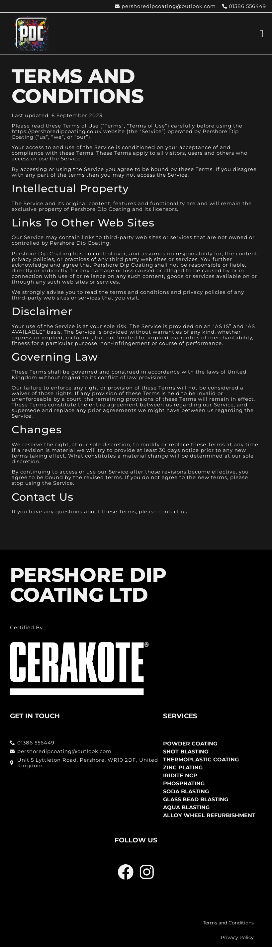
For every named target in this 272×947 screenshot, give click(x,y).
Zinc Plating (183, 767)
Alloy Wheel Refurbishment (209, 815)
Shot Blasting (185, 751)
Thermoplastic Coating (201, 759)
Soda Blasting (186, 791)
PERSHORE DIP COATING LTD (88, 585)
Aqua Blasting (186, 807)
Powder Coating (190, 743)
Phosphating (184, 783)
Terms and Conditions (228, 923)
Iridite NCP (180, 775)
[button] (261, 34)
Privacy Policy (237, 937)
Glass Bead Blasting (195, 799)
